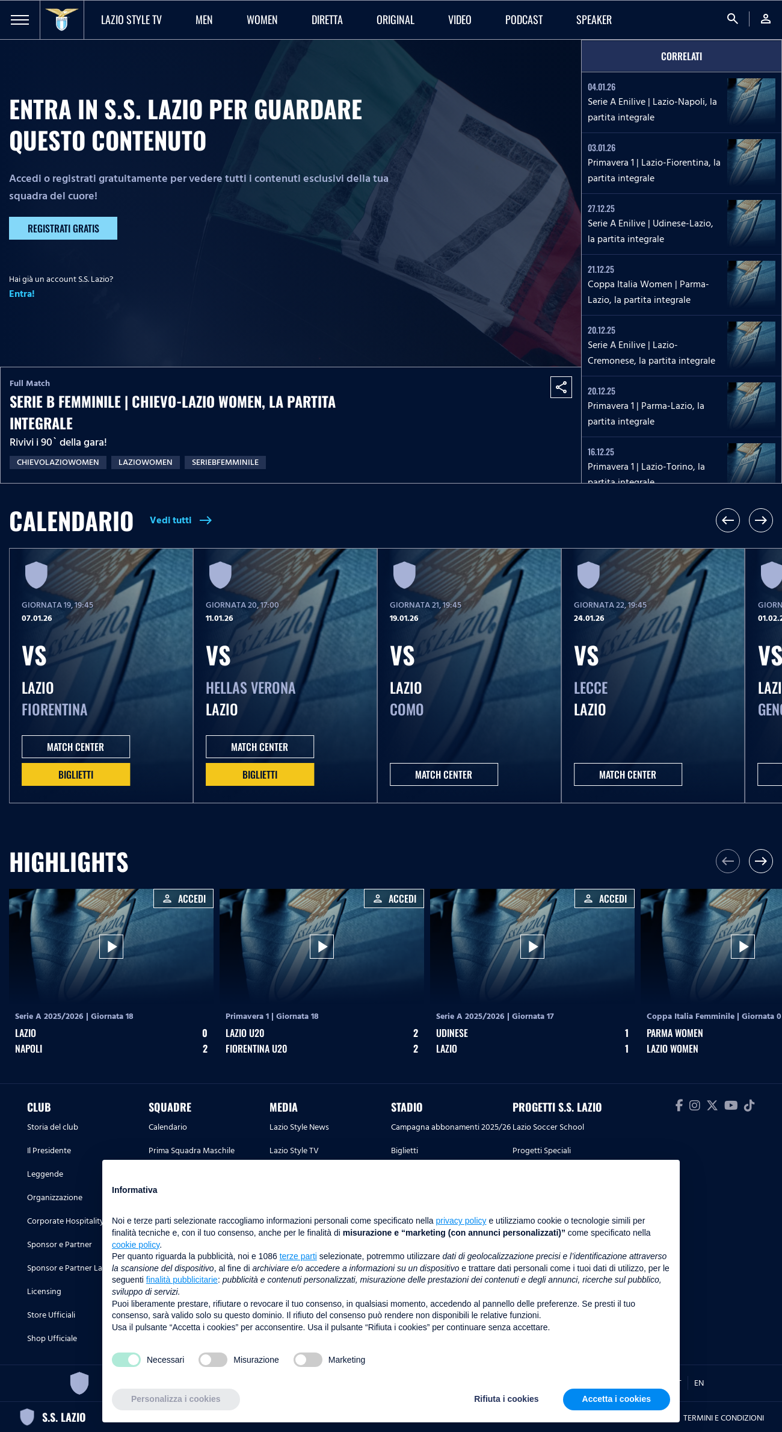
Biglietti (75, 774)
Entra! (22, 294)
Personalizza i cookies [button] (176, 1399)
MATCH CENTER (75, 746)
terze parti (298, 1256)
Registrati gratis (63, 228)
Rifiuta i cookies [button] (506, 1399)
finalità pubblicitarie (182, 1279)
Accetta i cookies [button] (616, 1399)
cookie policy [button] (135, 1245)
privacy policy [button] (461, 1220)
